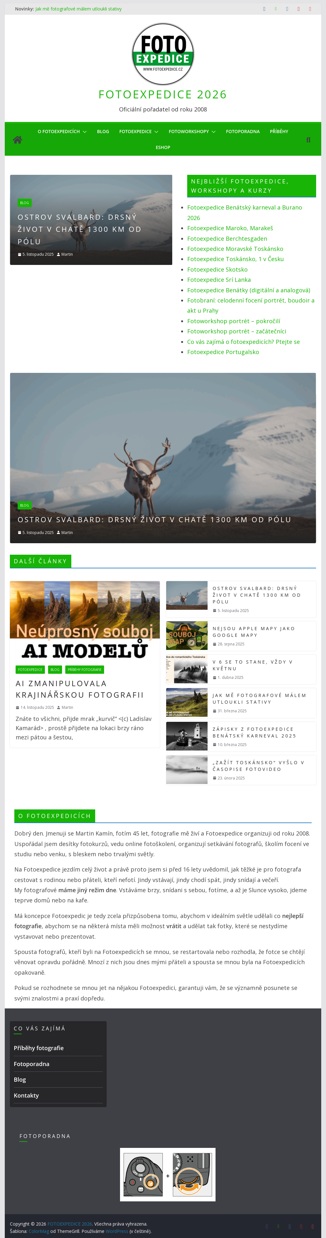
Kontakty (25, 1095)
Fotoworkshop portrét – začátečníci (236, 331)
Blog (100, 131)
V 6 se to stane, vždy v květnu (255, 663)
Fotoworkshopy (191, 131)
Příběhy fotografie (85, 667)
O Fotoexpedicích (54, 131)
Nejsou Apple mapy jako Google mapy (257, 630)
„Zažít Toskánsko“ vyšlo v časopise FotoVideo (261, 764)
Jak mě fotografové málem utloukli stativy (77, 9)
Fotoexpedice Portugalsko (223, 352)
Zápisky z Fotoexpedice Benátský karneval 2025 (256, 730)
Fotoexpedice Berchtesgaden (227, 238)
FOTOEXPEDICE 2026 (163, 94)
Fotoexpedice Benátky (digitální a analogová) (248, 290)
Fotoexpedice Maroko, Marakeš (230, 228)
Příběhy (284, 131)
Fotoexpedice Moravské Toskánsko (235, 249)
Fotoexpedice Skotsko (217, 269)
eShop (162, 147)
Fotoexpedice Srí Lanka (219, 279)
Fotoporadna (247, 131)
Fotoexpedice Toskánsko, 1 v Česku (235, 259)
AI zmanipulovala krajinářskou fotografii (84, 687)
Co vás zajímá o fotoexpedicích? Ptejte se (243, 341)
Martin (101, 254)
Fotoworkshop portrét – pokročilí (233, 321)
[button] (80, 132)
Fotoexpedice (135, 131)
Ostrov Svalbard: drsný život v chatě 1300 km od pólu (119, 228)
